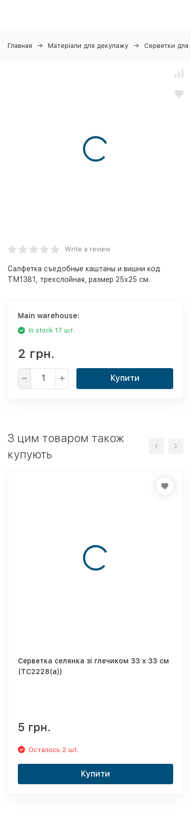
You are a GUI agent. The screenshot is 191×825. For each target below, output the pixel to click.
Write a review (88, 249)
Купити (125, 378)
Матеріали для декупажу (88, 45)
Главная (20, 45)
